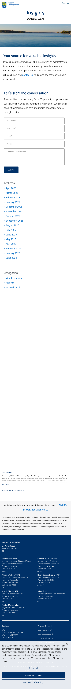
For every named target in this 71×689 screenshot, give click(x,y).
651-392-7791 (46, 583)
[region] (35, 665)
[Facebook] (43, 585)
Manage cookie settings (33, 682)
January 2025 (13, 253)
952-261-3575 (13, 596)
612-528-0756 (46, 599)
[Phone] (34, 144)
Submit (11, 169)
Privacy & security (44, 630)
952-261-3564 (13, 583)
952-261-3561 (13, 566)
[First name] (34, 121)
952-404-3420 (13, 610)
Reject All (33, 668)
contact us (27, 74)
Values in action (14, 287)
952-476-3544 (49, 566)
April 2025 (11, 243)
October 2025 (13, 216)
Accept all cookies (33, 675)
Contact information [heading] (11, 542)
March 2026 (12, 192)
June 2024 (11, 257)
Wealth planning (14, 278)
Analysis (10, 282)
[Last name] (34, 128)
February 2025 (13, 248)
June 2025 (11, 234)
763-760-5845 (11, 569)
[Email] (34, 136)
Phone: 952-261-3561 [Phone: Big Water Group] (9, 548)
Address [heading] (5, 626)
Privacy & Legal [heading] (44, 626)
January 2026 (13, 202)
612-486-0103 (49, 580)
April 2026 (11, 188)
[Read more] (5, 484)
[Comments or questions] (34, 156)
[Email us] (3, 551)
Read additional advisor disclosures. (13, 490)
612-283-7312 (46, 569)
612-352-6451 (11, 613)
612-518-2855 (11, 599)
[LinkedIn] (6, 571)
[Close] (67, 644)
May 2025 (11, 239)
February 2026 (13, 197)
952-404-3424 (49, 596)
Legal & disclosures (44, 634)
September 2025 (14, 220)
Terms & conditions (44, 638)
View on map (6, 638)
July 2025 (11, 230)
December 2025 (14, 206)
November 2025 (14, 211)
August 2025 (12, 225)
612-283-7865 (11, 585)
